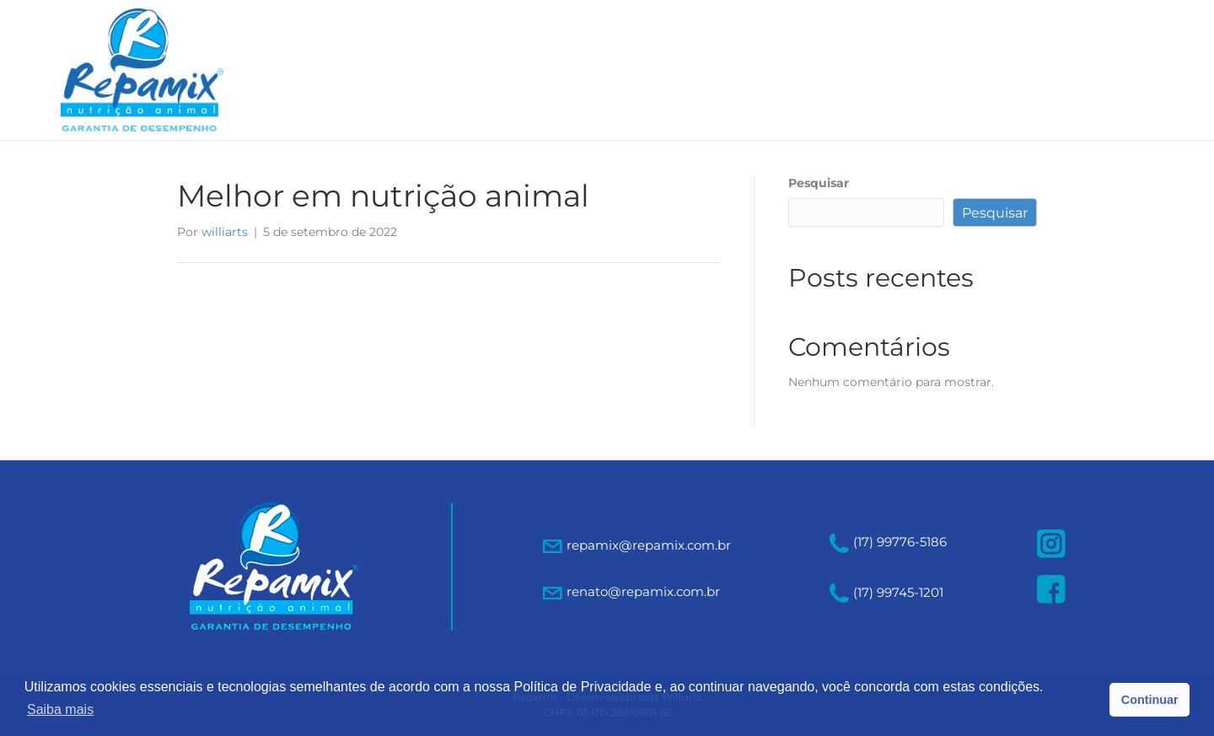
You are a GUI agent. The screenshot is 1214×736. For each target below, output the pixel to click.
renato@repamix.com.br (643, 591)
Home (589, 70)
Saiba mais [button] (60, 709)
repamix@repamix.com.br (649, 545)
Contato (1012, 70)
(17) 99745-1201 (886, 592)
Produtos (797, 70)
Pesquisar (818, 183)
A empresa (687, 70)
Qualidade (907, 70)
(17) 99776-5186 (888, 542)
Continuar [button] (1150, 699)
